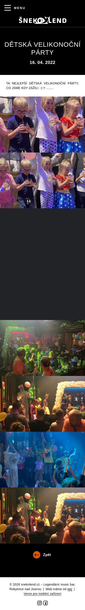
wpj (69, 589)
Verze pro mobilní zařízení (42, 593)
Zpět (47, 555)
